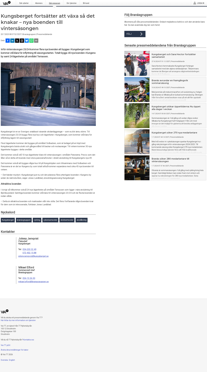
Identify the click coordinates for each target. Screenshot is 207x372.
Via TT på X (5, 345)
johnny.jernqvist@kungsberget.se (33, 256)
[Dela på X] (17, 40)
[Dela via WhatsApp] (31, 40)
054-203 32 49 (29, 249)
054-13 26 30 (29, 278)
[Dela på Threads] (22, 40)
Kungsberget (8, 220)
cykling (37, 220)
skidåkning (81, 220)
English (12, 360)
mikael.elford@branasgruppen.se (33, 282)
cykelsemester (50, 220)
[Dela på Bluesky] (27, 40)
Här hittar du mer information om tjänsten (18, 320)
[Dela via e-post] (36, 40)
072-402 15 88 (29, 253)
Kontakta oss (28, 340)
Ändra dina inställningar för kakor (14, 350)
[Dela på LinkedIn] (12, 40)
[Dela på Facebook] (8, 40)
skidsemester (66, 220)
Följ (134, 34)
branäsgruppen (24, 220)
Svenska (4, 360)
